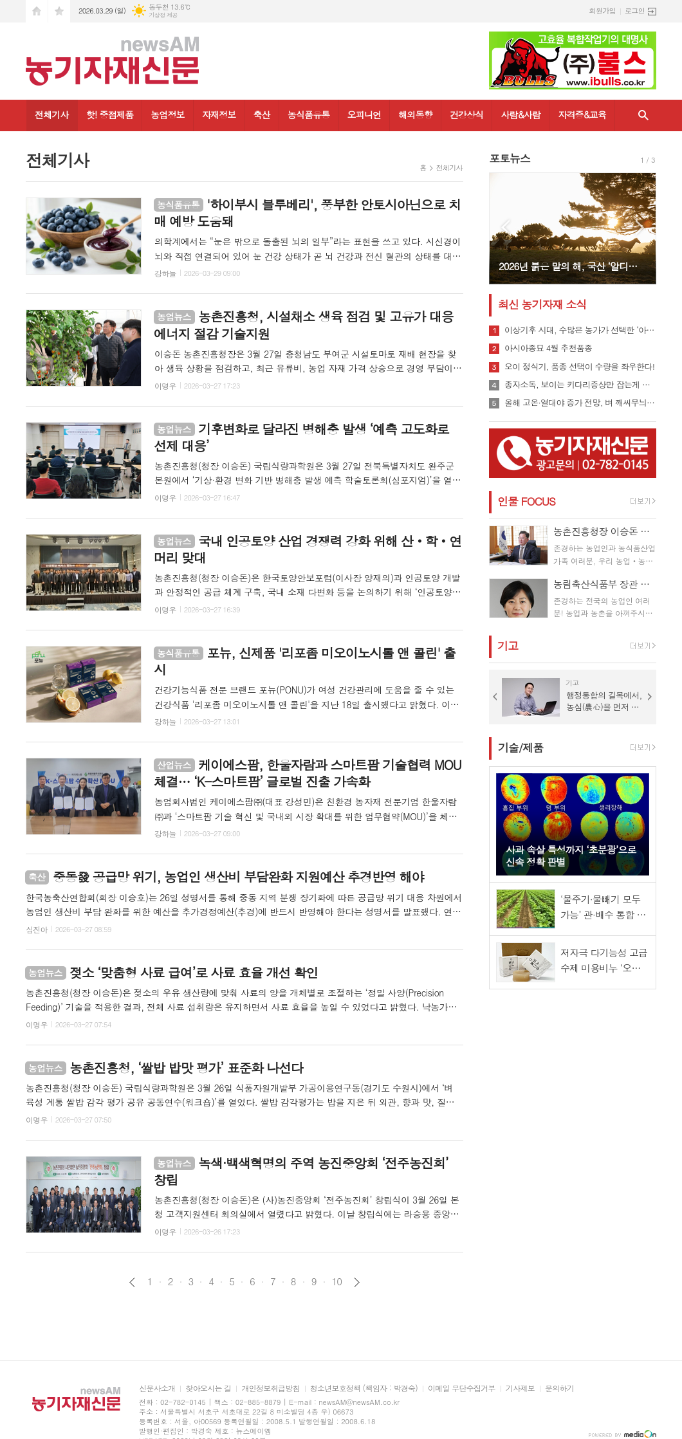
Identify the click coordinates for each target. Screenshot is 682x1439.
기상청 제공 (163, 15)
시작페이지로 (37, 11)
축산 (261, 114)
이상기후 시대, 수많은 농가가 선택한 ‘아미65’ (580, 330)
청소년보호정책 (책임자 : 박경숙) (364, 1388)
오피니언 (364, 114)
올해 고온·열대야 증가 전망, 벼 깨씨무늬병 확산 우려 (580, 402)
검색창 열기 (643, 115)
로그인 (635, 10)
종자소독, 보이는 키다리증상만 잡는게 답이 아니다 (580, 384)
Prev (505, 227)
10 (337, 1281)
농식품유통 (309, 114)
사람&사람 (520, 114)
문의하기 (559, 1388)
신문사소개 (157, 1388)
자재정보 (219, 114)
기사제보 (520, 1388)
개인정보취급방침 (270, 1388)
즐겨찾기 (59, 11)
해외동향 (415, 114)
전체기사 (52, 114)
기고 (507, 646)
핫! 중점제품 (109, 114)
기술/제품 (520, 747)
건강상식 (467, 114)
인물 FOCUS (526, 501)
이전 (132, 1282)
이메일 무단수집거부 (461, 1388)
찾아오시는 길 (208, 1388)
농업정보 (168, 114)
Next (640, 227)
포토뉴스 (509, 158)
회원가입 (602, 10)
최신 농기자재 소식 (542, 304)
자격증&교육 (582, 114)
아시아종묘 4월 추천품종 (548, 348)
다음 (356, 1282)
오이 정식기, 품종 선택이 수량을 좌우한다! (579, 366)
